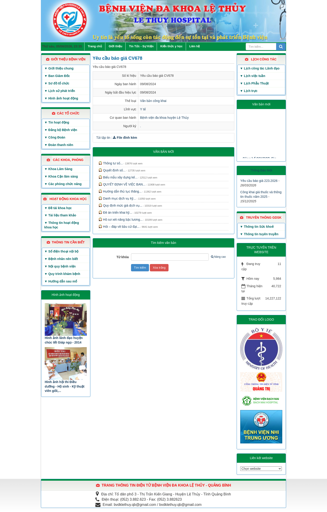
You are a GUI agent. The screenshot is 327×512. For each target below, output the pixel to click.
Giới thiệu (115, 46)
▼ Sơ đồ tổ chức (56, 83)
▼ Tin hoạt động (56, 122)
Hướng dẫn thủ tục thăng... (120, 191)
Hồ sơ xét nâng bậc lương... (121, 219)
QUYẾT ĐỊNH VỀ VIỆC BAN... (122, 184)
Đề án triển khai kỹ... (115, 212)
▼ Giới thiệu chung (59, 68)
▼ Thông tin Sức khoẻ (256, 226)
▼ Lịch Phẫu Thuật (254, 83)
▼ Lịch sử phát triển (59, 91)
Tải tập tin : (116, 137)
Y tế (143, 109)
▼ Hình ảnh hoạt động (61, 98)
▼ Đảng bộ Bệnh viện (60, 130)
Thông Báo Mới (261, 170)
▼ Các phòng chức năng (63, 184)
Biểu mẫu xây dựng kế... (118, 177)
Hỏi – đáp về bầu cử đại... (119, 226)
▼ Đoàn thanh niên (58, 145)
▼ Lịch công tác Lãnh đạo (259, 68)
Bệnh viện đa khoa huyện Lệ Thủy (164, 117)
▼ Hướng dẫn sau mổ (60, 281)
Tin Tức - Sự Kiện (141, 46)
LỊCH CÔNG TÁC (263, 59)
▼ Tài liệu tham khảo (60, 215)
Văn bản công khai (153, 101)
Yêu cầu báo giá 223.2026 (258, 181)
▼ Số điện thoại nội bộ (61, 251)
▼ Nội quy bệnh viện (60, 266)
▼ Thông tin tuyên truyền (259, 234)
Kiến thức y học (171, 46)
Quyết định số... (112, 170)
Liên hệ (194, 46)
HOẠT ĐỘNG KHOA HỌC (68, 199)
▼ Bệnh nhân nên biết (61, 259)
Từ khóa (122, 257)
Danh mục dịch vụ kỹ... (117, 198)
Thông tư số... (111, 163)
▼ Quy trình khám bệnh (62, 274)
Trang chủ (95, 46)
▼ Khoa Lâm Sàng (58, 169)
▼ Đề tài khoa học (58, 208)
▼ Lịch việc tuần (252, 76)
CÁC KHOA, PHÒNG (68, 160)
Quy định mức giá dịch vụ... (120, 205)
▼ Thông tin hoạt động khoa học (61, 225)
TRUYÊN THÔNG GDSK (263, 217)
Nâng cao (218, 256)
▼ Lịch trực (248, 91)
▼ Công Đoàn (54, 137)
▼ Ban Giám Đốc (57, 76)
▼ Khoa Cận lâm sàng (61, 176)
